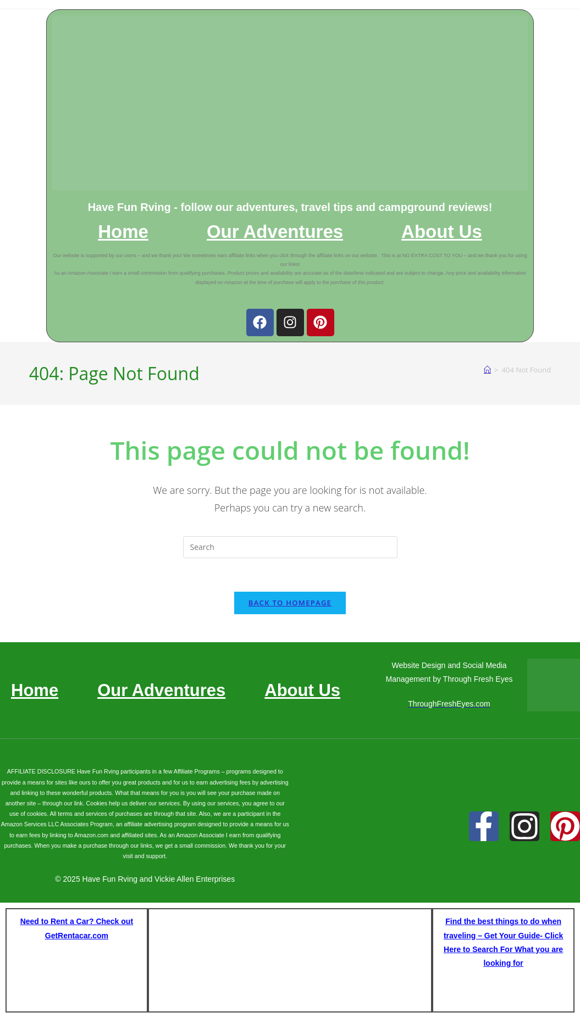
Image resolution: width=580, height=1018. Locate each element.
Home (123, 232)
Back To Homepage (290, 603)
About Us (441, 232)
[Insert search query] (290, 547)
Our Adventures (275, 232)
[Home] (487, 370)
